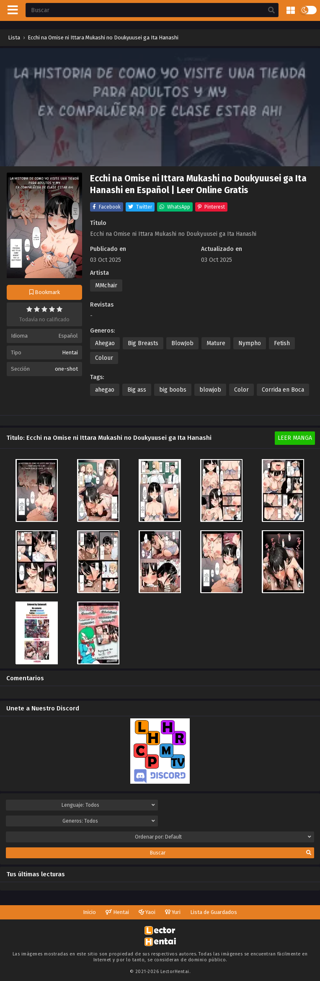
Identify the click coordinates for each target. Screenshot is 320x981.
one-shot (66, 369)
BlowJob (182, 343)
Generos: (108, 821)
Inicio (89, 912)
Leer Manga (295, 437)
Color (241, 389)
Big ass (136, 389)
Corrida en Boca (283, 389)
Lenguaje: (108, 805)
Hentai (70, 352)
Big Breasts (143, 343)
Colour (104, 357)
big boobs (172, 389)
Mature (215, 343)
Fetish (282, 343)
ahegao (104, 389)
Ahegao (105, 343)
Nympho (249, 343)
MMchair (106, 285)
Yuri (173, 912)
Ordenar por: (223, 837)
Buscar (231, 853)
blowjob (210, 389)
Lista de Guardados (213, 912)
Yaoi (147, 912)
